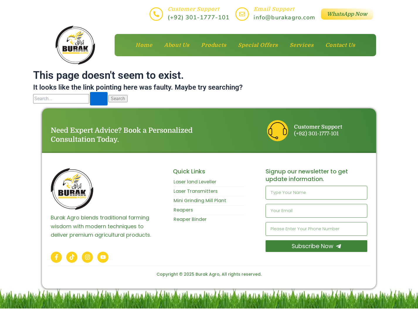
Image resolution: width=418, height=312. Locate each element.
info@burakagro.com (284, 17)
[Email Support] (242, 14)
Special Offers (258, 45)
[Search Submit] (99, 98)
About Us (176, 45)
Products (213, 45)
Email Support (274, 9)
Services (302, 45)
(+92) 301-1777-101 (199, 17)
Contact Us (340, 45)
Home (143, 45)
